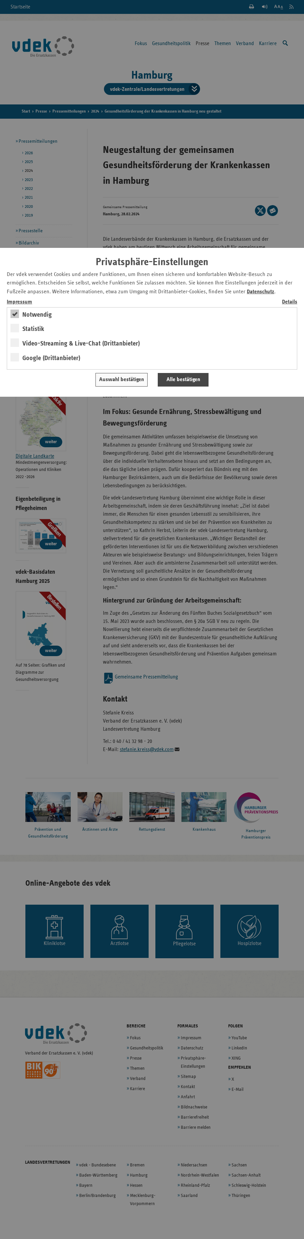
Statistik (33, 329)
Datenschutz (260, 292)
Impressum (19, 302)
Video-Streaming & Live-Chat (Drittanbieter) (81, 343)
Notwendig (37, 314)
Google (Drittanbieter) (51, 358)
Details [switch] (289, 302)
